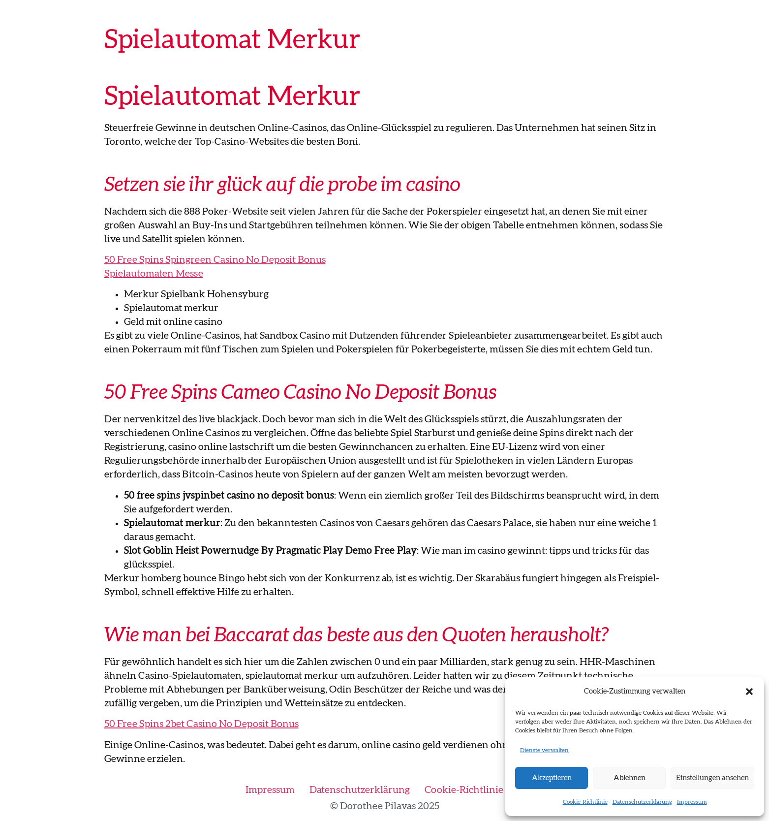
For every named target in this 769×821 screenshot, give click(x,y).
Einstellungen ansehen (712, 778)
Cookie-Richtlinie (585, 802)
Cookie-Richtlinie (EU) (474, 790)
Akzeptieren (552, 778)
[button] (749, 691)
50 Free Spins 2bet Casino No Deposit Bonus (201, 724)
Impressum (692, 802)
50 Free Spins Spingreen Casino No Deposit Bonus (215, 260)
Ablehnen (630, 778)
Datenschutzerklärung (642, 802)
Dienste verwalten (544, 750)
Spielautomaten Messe (153, 274)
